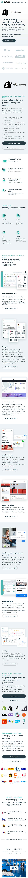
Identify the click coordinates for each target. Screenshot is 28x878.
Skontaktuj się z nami (17, 2)
